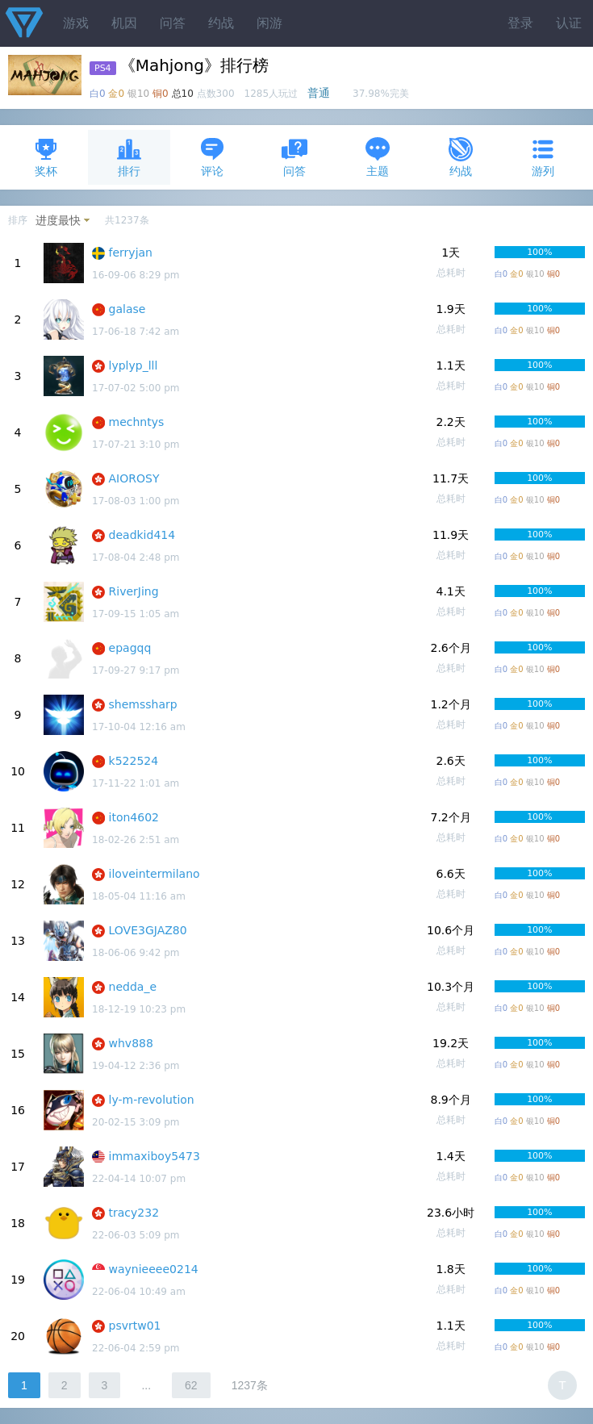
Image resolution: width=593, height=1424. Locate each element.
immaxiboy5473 (154, 1156)
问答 (173, 23)
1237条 (250, 1385)
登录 (520, 23)
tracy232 (134, 1212)
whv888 (131, 1043)
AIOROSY (134, 478)
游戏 (76, 23)
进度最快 (58, 220)
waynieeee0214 (153, 1269)
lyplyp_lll (133, 365)
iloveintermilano (154, 873)
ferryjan (130, 252)
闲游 (269, 23)
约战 (221, 23)
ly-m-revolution (151, 1099)
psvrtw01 (135, 1325)
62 (191, 1385)
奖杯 (46, 156)
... (146, 1385)
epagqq (130, 647)
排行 (129, 156)
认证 (569, 23)
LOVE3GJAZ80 (148, 930)
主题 (377, 156)
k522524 (134, 760)
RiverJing (134, 591)
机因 (124, 23)
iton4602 (134, 817)
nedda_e (133, 986)
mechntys (137, 422)
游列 (543, 156)
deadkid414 (142, 534)
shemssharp (143, 704)
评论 (212, 156)
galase (127, 309)
